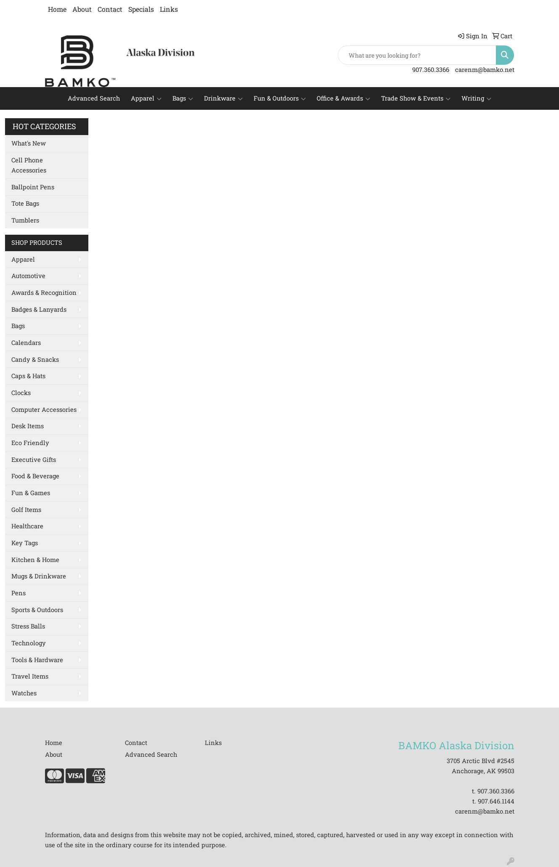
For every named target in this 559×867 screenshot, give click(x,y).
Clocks (21, 393)
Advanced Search (94, 98)
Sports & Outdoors (37, 610)
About (82, 9)
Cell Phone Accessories (28, 165)
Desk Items (27, 426)
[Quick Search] (417, 55)
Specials (141, 9)
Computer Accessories (44, 410)
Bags (182, 98)
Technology (28, 643)
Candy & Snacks (35, 359)
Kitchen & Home (35, 560)
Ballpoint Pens (32, 187)
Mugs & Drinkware (38, 576)
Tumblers (25, 220)
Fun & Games (30, 493)
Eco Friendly (30, 443)
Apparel (146, 98)
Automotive (28, 276)
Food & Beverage (35, 476)
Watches (24, 693)
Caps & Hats (28, 376)
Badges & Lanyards (38, 309)
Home (57, 9)
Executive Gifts (33, 460)
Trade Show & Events (415, 98)
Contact (110, 9)
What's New (28, 143)
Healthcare (27, 526)
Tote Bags (25, 203)
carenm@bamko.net (484, 70)
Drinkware (223, 98)
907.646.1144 (496, 801)
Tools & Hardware (37, 660)
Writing (476, 98)
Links (169, 9)
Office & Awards (343, 98)
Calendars (26, 343)
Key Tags (24, 543)
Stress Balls (28, 626)
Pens (18, 593)
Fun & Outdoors (280, 98)
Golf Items (26, 510)
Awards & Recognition (44, 293)
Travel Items (29, 676)
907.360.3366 (430, 70)
